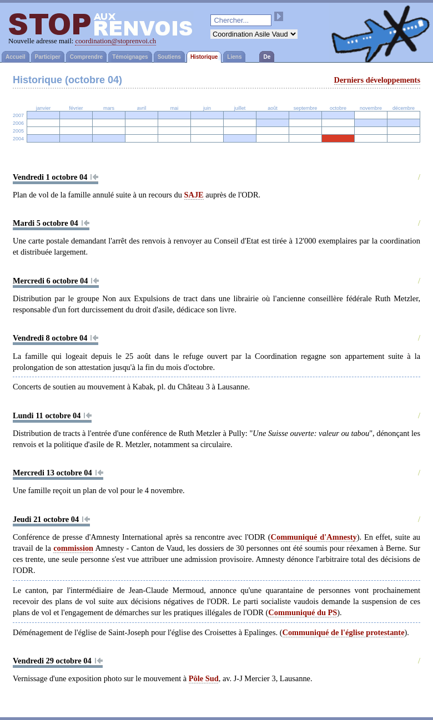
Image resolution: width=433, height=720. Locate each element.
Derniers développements (377, 79)
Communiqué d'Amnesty (314, 537)
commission (73, 548)
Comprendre (86, 57)
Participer (48, 57)
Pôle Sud (204, 678)
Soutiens (169, 57)
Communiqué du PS (302, 612)
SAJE (194, 194)
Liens (234, 57)
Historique (204, 57)
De (266, 57)
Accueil (16, 57)
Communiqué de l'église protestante (344, 632)
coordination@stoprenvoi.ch (115, 41)
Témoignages (130, 57)
